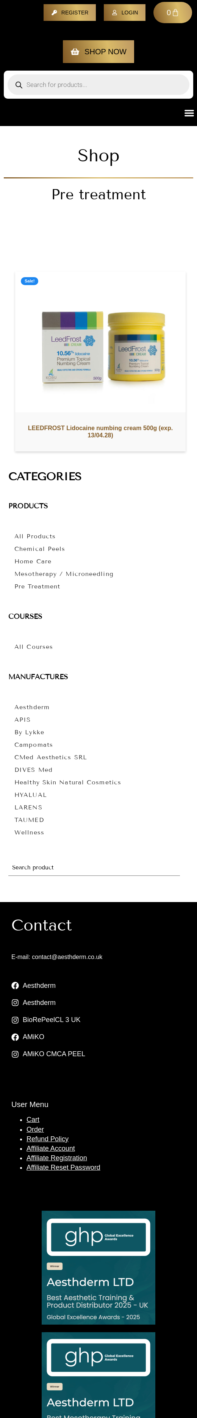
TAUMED (29, 819)
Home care (33, 561)
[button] (189, 113)
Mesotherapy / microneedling (64, 573)
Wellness (29, 832)
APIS (22, 719)
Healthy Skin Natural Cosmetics (67, 782)
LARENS (28, 807)
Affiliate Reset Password (63, 1167)
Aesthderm (32, 707)
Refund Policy (48, 1139)
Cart (33, 1119)
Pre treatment (37, 586)
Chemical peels (39, 548)
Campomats (33, 744)
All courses (33, 646)
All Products (35, 536)
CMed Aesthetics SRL (50, 757)
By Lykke (29, 732)
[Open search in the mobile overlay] (98, 85)
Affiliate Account (51, 1148)
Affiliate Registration (57, 1158)
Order (35, 1129)
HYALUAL (30, 794)
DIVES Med (33, 769)
